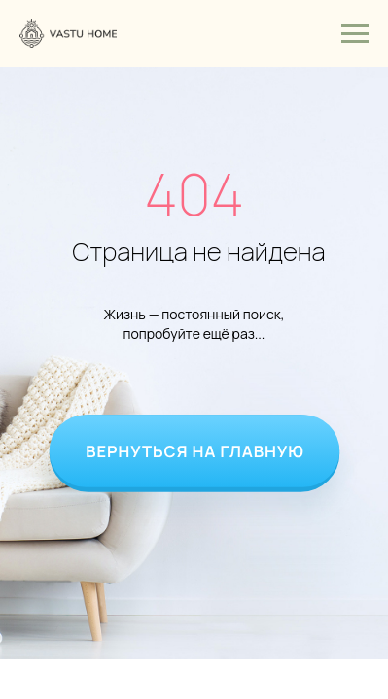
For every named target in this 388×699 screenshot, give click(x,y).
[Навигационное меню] (355, 34)
